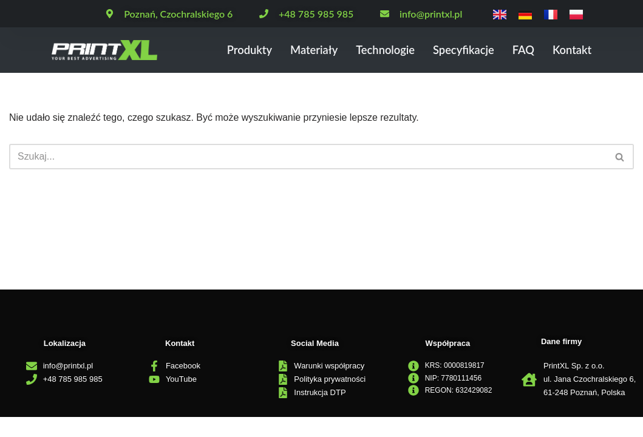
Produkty (239, 50)
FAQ (521, 50)
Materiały (306, 50)
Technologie (379, 50)
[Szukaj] (308, 156)
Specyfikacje (460, 50)
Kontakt (571, 50)
